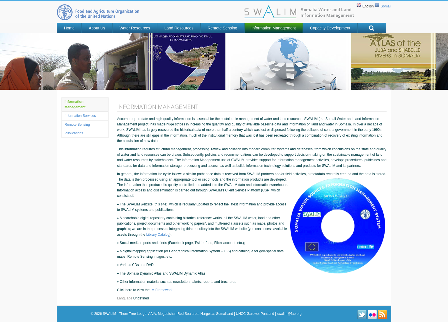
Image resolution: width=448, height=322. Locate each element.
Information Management (273, 28)
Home (69, 28)
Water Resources (134, 28)
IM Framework (162, 290)
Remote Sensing (222, 28)
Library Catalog (157, 235)
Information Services (80, 116)
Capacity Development (330, 28)
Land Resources (178, 28)
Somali (386, 6)
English (368, 6)
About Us (97, 28)
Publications (74, 133)
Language (125, 298)
